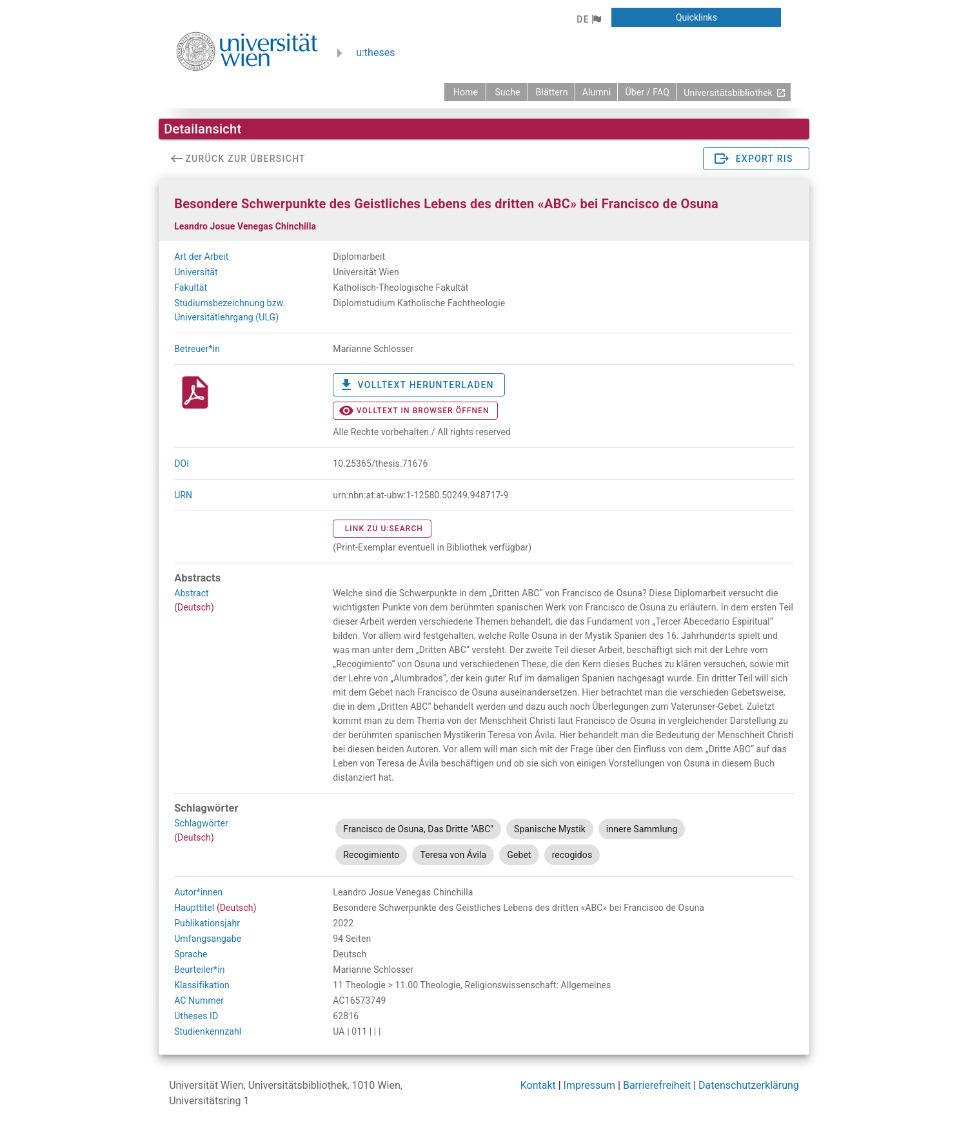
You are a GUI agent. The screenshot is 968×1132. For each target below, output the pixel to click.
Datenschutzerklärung (748, 1085)
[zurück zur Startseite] (465, 92)
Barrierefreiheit (657, 1085)
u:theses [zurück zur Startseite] (375, 52)
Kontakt (538, 1085)
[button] (588, 19)
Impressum (590, 1085)
